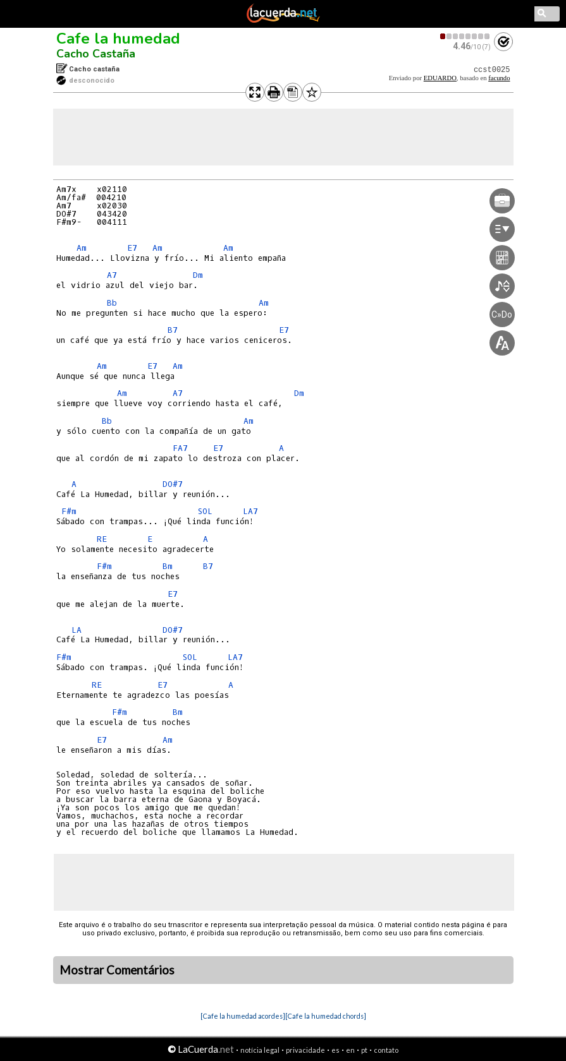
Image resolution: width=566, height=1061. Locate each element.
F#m (69, 511)
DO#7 (173, 484)
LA (76, 630)
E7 (132, 248)
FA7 (180, 448)
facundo (499, 78)
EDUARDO (440, 78)
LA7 (250, 511)
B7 (173, 330)
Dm (198, 275)
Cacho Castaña (95, 53)
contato (386, 1050)
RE (102, 539)
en (350, 1050)
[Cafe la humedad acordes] (242, 1016)
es (335, 1050)
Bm (168, 566)
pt (364, 1050)
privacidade (305, 1050)
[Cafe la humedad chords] (325, 1016)
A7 (112, 275)
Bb (112, 302)
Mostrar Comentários (117, 970)
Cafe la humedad (118, 38)
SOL (205, 511)
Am (82, 248)
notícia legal (260, 1050)
